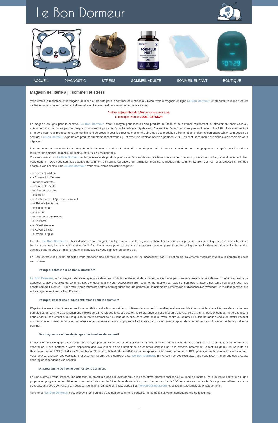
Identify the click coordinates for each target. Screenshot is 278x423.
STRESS (108, 81)
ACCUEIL (41, 81)
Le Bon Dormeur (198, 101)
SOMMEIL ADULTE (146, 81)
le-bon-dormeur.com (153, 385)
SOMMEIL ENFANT (192, 81)
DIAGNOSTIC (75, 81)
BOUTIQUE (232, 81)
